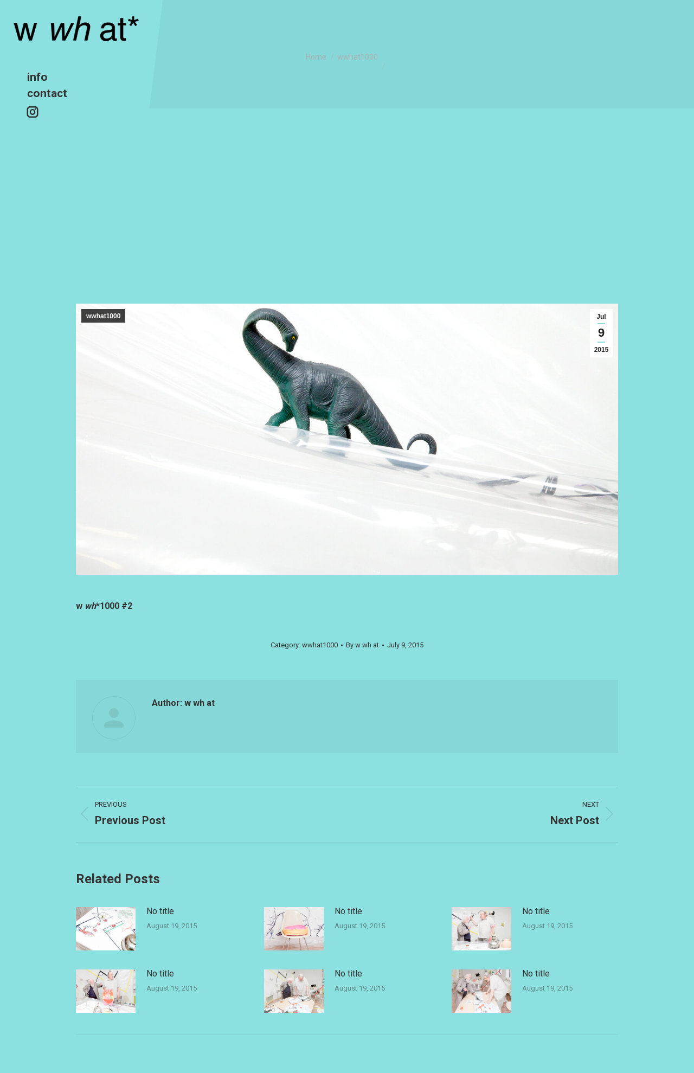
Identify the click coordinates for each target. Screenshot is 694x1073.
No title (160, 911)
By (362, 645)
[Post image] (106, 928)
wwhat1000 (103, 316)
